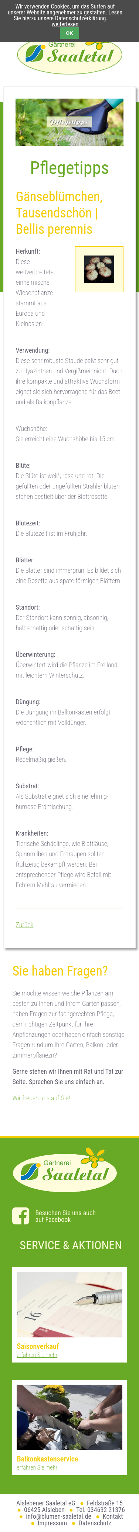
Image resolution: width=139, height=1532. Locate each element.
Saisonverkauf (38, 1346)
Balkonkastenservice (47, 1458)
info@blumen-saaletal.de (58, 1516)
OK (69, 33)
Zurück (24, 925)
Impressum (52, 1523)
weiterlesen (65, 24)
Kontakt (113, 1516)
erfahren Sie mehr (37, 1354)
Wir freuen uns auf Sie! (41, 1098)
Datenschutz (94, 1523)
